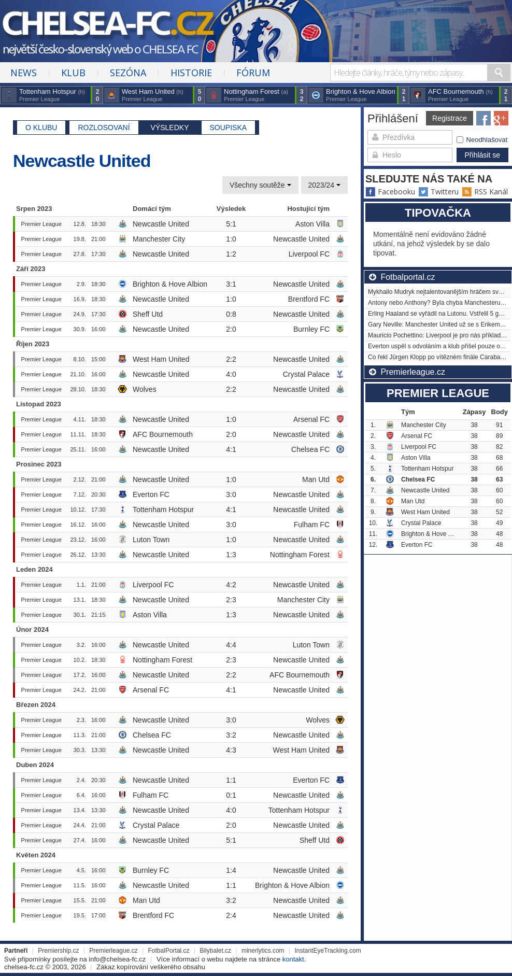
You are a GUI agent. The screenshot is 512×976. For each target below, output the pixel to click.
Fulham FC (312, 524)
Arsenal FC (311, 419)
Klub (73, 72)
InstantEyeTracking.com (327, 950)
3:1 (231, 284)
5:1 (231, 224)
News (23, 72)
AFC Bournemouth (163, 434)
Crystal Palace (306, 374)
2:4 (231, 915)
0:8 (231, 314)
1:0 (231, 239)
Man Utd (316, 479)
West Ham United (161, 359)
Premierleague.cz (113, 950)
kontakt (293, 959)
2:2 (231, 359)
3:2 (231, 735)
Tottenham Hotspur (163, 509)
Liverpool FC (309, 254)
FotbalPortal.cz (169, 950)
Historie (191, 72)
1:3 (231, 554)
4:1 (231, 449)
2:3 (231, 600)
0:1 (231, 795)
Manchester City (159, 239)
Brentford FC (309, 299)
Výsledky (170, 127)
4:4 (231, 645)
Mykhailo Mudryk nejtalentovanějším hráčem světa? (439, 291)
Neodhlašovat (482, 140)
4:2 (231, 585)
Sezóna (128, 72)
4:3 (231, 750)
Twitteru (438, 191)
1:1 (231, 780)
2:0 (231, 329)
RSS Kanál (485, 191)
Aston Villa (312, 224)
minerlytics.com (263, 950)
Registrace (449, 118)
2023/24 (324, 185)
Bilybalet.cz (215, 950)
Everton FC (151, 494)
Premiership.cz (58, 950)
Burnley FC (311, 329)
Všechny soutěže (260, 185)
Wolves (145, 389)
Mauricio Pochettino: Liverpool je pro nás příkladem (438, 335)
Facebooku (390, 191)
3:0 (231, 494)
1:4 (231, 870)
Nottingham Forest (300, 554)
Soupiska (228, 127)
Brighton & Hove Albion (170, 284)
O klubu (41, 127)
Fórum (253, 72)
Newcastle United (161, 224)
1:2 (231, 254)
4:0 (231, 374)
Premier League (41, 224)
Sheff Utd (148, 314)
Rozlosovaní (104, 127)
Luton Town (151, 539)
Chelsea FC (310, 449)
